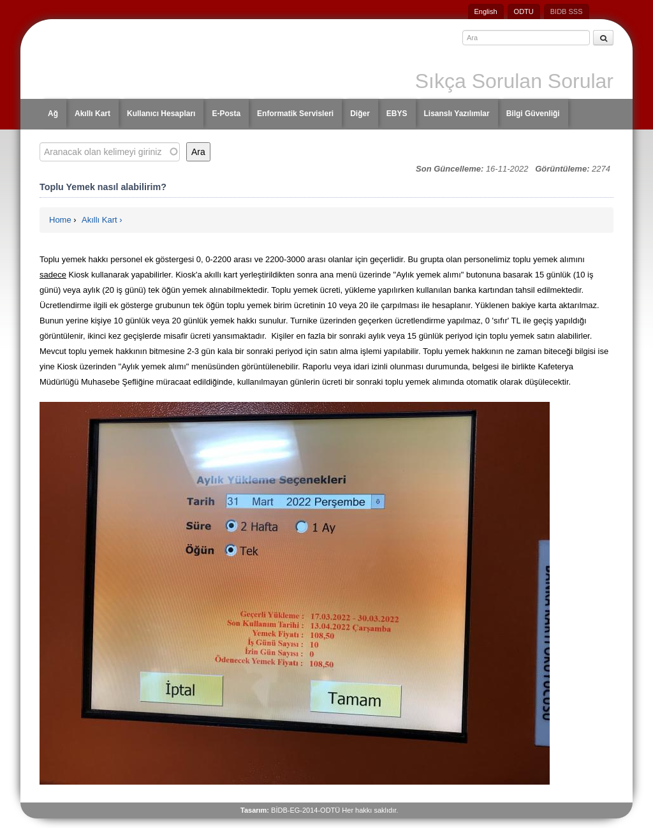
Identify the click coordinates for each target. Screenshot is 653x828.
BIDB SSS (566, 11)
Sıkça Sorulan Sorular (514, 81)
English (485, 11)
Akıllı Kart (92, 113)
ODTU (524, 11)
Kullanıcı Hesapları (161, 113)
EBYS (396, 113)
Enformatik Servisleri (295, 113)
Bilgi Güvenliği (533, 113)
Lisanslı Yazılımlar (457, 113)
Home (60, 220)
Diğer (360, 113)
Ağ (53, 113)
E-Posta (226, 113)
